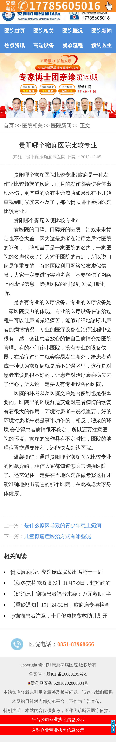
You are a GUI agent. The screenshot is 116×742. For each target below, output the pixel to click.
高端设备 (43, 45)
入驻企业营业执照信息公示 (58, 730)
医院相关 (43, 31)
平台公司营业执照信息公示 (58, 719)
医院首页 (14, 31)
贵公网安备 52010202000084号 (58, 683)
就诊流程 (72, 45)
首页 (9, 125)
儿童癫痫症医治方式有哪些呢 (57, 536)
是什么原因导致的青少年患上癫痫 (62, 525)
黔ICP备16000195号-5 (66, 674)
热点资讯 (14, 45)
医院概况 (72, 31)
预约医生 (101, 45)
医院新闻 (101, 31)
